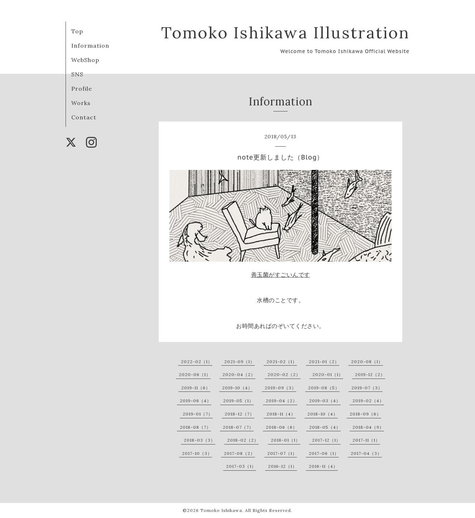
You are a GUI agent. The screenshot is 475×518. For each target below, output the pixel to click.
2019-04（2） (281, 400)
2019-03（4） (325, 400)
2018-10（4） (322, 414)
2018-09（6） (365, 414)
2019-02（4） (368, 400)
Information (90, 45)
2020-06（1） (195, 374)
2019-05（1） (238, 400)
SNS (77, 74)
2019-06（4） (195, 400)
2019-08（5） (324, 387)
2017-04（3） (366, 453)
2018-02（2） (243, 440)
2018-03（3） (199, 440)
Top (77, 31)
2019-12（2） (370, 374)
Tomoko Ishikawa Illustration (285, 32)
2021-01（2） (324, 361)
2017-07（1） (282, 453)
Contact (83, 117)
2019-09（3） (280, 387)
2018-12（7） (239, 414)
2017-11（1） (366, 440)
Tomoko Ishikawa (221, 510)
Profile (81, 88)
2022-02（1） (196, 361)
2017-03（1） (241, 466)
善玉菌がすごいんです (280, 274)
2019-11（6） (195, 387)
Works (81, 102)
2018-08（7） (195, 427)
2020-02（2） (284, 374)
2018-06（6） (281, 427)
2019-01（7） (198, 414)
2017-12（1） (326, 440)
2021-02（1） (282, 361)
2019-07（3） (367, 387)
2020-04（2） (238, 374)
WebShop (85, 59)
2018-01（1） (285, 440)
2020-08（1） (367, 361)
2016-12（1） (282, 466)
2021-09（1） (239, 361)
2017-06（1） (324, 453)
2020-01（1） (327, 374)
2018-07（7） (238, 427)
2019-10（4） (237, 387)
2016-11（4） (323, 466)
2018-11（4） (281, 414)
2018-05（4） (325, 427)
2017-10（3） (197, 453)
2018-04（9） (368, 427)
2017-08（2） (239, 453)
